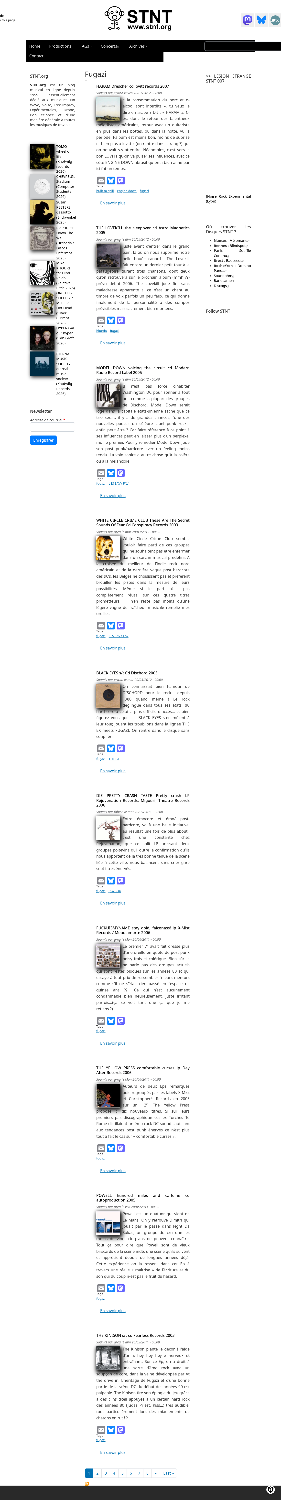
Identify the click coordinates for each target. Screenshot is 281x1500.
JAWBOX (115, 891)
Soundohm (225, 275)
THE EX (114, 758)
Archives (137, 46)
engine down (127, 191)
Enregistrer (43, 440)
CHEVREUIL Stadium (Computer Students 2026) (65, 186)
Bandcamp (224, 280)
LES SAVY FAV (119, 483)
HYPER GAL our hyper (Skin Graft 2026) (65, 335)
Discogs (222, 285)
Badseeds (236, 260)
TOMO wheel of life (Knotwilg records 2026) (64, 159)
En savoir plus (113, 203)
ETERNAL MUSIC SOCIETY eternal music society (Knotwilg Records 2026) (64, 373)
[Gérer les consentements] (270, 1489)
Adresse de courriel (46, 419)
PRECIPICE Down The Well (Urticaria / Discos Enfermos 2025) (65, 242)
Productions (60, 46)
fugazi (144, 191)
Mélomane (240, 240)
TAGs (84, 46)
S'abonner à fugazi (87, 1484)
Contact (36, 56)
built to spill (105, 191)
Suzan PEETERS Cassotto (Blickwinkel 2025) (66, 212)
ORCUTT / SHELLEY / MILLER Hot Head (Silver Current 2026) (64, 307)
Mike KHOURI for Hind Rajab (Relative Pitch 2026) (65, 275)
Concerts (110, 46)
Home (35, 46)
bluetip (101, 331)
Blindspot (239, 245)
